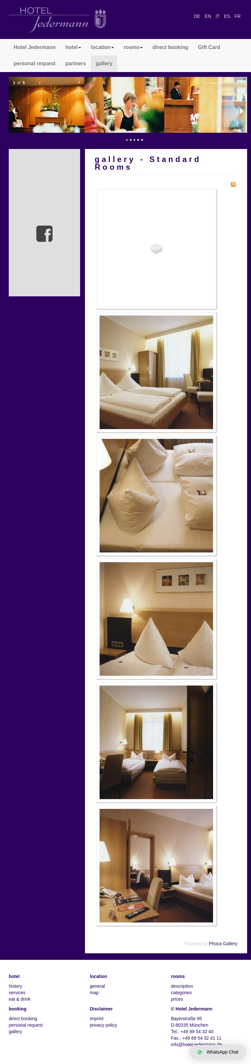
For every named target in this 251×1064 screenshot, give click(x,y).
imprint (96, 1018)
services (17, 992)
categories (181, 992)
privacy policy (103, 1025)
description (182, 986)
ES (228, 16)
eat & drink (19, 999)
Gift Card (209, 47)
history (15, 986)
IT (218, 16)
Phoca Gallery (223, 943)
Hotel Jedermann (35, 47)
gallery (104, 63)
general (97, 986)
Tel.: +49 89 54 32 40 (192, 1031)
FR (237, 16)
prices (177, 999)
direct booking (170, 47)
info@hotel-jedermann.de (196, 1044)
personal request (34, 63)
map (94, 992)
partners (75, 63)
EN (208, 16)
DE (197, 16)
